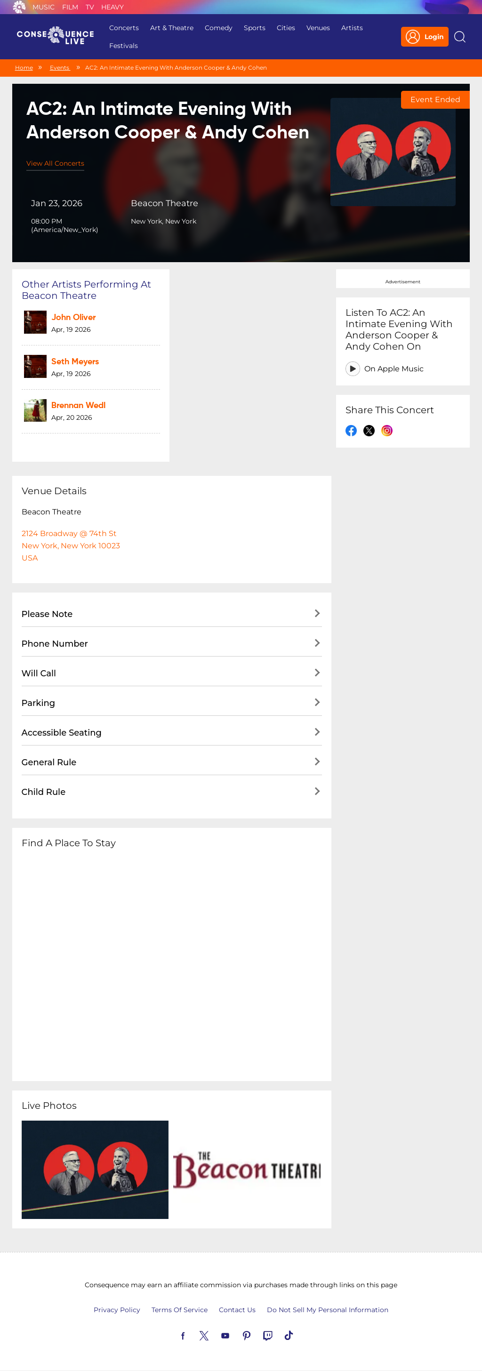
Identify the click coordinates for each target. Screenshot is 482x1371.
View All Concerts (55, 163)
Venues (318, 28)
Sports (254, 28)
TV (90, 7)
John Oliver (73, 317)
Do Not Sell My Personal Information (327, 1310)
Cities (286, 28)
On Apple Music (394, 368)
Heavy (112, 7)
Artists (352, 28)
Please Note (47, 614)
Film (70, 7)
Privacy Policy (117, 1310)
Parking (39, 703)
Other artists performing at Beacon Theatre (86, 290)
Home (24, 67)
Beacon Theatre (164, 203)
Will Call (39, 673)
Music (43, 7)
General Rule (49, 762)
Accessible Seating (62, 733)
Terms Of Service (180, 1310)
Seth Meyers (75, 362)
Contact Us (237, 1310)
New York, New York (163, 221)
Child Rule (44, 792)
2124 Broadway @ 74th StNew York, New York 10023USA (71, 545)
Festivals (123, 45)
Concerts (124, 28)
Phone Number (55, 644)
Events (60, 67)
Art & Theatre (171, 28)
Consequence (19, 7)
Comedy (219, 28)
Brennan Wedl (78, 405)
